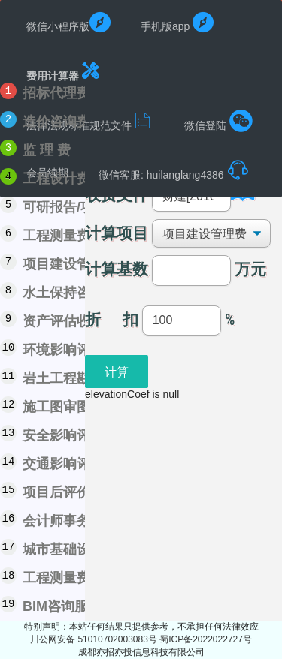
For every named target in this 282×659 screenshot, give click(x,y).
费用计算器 (64, 71)
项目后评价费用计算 (83, 492)
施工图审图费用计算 (83, 406)
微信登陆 (218, 121)
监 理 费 (47, 150)
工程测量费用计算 (77, 577)
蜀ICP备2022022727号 (205, 639)
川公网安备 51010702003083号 (94, 639)
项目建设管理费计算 (83, 264)
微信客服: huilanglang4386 (174, 170)
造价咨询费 (56, 121)
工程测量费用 (63, 235)
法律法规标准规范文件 (90, 121)
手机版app (177, 22)
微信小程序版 (68, 22)
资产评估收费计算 (77, 321)
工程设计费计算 (70, 178)
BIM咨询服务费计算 (82, 606)
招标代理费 (56, 93)
